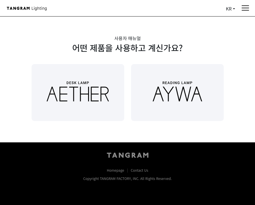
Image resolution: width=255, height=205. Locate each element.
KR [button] (229, 8)
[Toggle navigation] (243, 8)
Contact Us (139, 170)
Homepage (115, 170)
